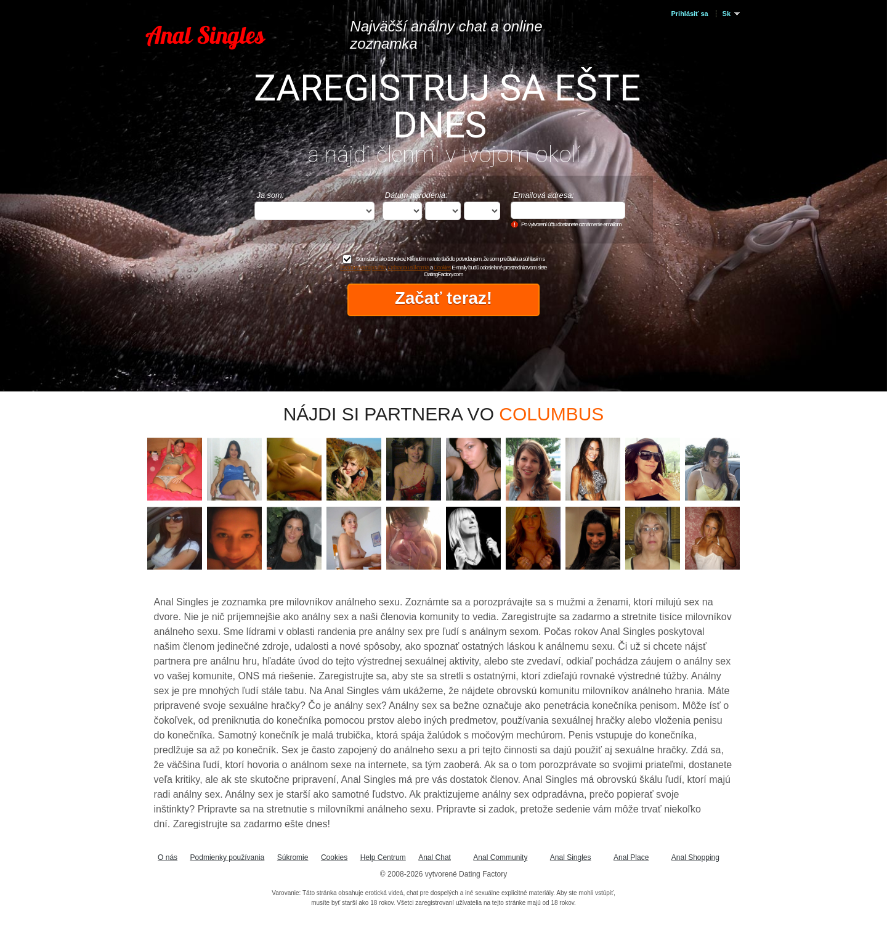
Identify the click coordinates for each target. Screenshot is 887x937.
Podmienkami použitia (363, 267)
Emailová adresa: (543, 195)
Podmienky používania (227, 857)
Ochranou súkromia (408, 267)
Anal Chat (434, 857)
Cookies (442, 267)
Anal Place (631, 857)
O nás (167, 857)
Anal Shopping (695, 857)
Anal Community (500, 857)
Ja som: (271, 195)
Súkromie (293, 857)
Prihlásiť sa (689, 13)
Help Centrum (383, 857)
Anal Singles (570, 857)
